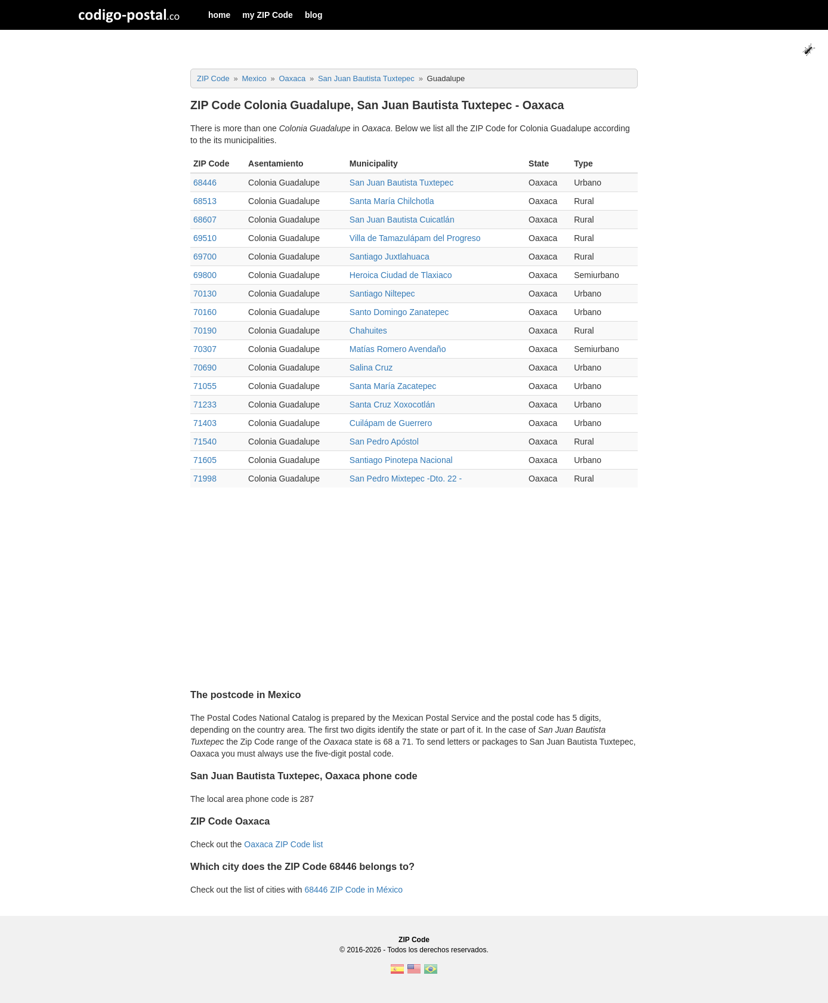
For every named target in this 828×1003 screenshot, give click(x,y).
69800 (205, 275)
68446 (205, 182)
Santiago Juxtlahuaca (390, 256)
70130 (205, 293)
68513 (205, 201)
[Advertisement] (414, 582)
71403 (205, 423)
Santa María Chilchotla (392, 201)
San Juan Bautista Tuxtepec (401, 182)
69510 (205, 238)
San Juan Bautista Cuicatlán (402, 219)
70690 (205, 367)
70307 (205, 349)
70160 (205, 312)
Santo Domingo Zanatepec (399, 312)
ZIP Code (414, 940)
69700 (205, 256)
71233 (205, 404)
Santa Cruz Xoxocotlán (392, 404)
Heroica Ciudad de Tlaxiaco (401, 275)
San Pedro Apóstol (384, 441)
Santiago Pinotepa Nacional (401, 460)
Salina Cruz (371, 367)
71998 (205, 478)
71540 (205, 441)
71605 (205, 460)
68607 (205, 219)
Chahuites (368, 330)
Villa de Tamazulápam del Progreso (415, 238)
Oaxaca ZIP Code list (283, 844)
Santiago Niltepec (382, 293)
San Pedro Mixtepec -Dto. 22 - (406, 478)
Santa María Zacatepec (393, 386)
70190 (205, 330)
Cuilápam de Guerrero (391, 423)
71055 (205, 386)
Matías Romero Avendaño (398, 349)
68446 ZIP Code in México (353, 889)
